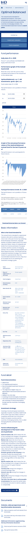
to (2, 98)
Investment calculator (14, 40)
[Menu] (26, 2)
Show (14, 107)
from (3, 94)
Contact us (14, 35)
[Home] (2, 7)
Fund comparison (14, 45)
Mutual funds (9, 7)
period (4, 103)
